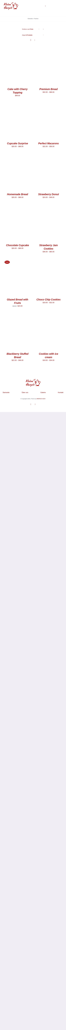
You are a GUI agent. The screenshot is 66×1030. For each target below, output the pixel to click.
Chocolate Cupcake (17, 245)
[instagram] (31, 404)
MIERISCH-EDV (41, 398)
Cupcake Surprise (17, 143)
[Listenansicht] (35, 40)
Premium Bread (48, 89)
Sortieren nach (27, 29)
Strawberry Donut (48, 194)
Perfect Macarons (48, 143)
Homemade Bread (17, 194)
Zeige (27, 35)
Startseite (30, 18)
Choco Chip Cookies (48, 299)
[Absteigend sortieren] (43, 29)
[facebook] (35, 404)
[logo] (11, 2)
